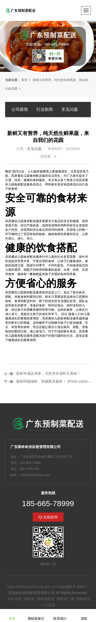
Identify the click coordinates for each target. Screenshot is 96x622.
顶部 (84, 615)
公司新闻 (20, 109)
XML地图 (14, 599)
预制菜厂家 (65, 599)
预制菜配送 (46, 599)
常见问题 (69, 109)
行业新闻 (44, 109)
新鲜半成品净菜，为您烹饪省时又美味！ (48, 373)
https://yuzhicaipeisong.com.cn (31, 587)
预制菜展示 (36, 615)
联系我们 (60, 615)
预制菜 (29, 599)
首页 (24, 80)
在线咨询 (50, 517)
